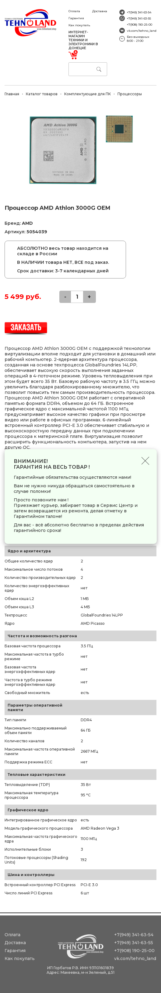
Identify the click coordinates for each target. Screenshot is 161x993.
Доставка (99, 11)
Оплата (74, 11)
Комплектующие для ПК (87, 94)
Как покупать (79, 25)
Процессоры (129, 94)
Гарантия (76, 18)
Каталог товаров (42, 94)
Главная (12, 94)
